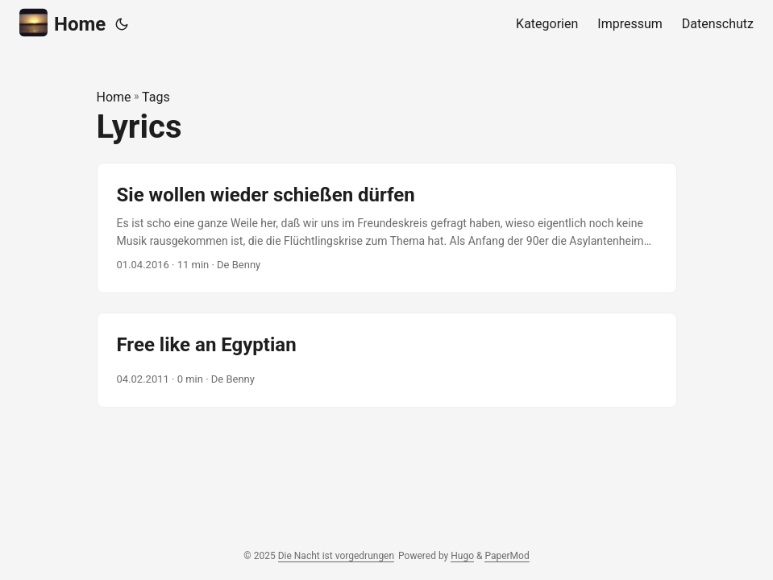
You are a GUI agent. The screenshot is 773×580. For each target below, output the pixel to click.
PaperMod (506, 555)
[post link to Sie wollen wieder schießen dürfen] (387, 228)
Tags (156, 97)
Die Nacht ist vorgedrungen (336, 555)
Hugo (462, 555)
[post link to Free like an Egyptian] (387, 360)
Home (62, 23)
